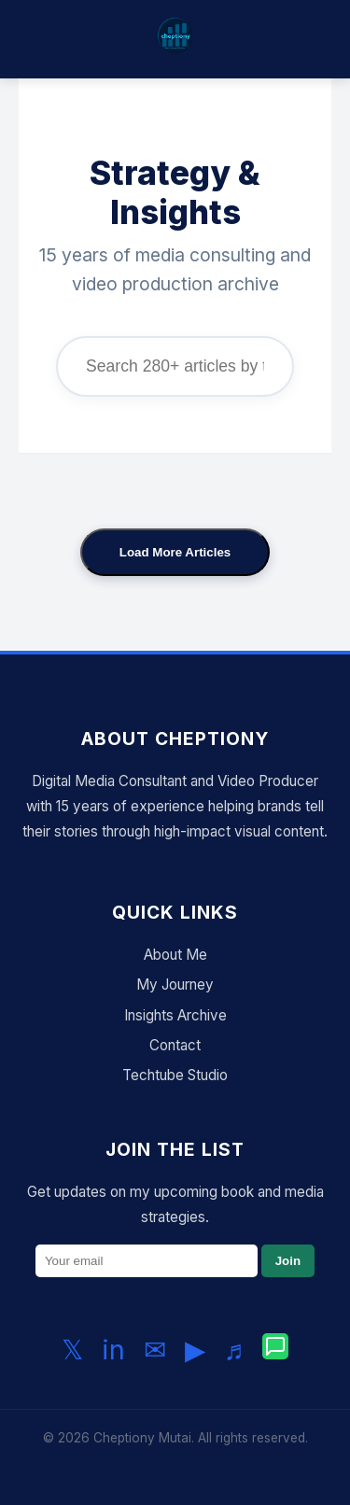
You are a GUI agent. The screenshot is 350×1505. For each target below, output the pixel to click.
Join (288, 1261)
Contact (175, 1045)
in (113, 1349)
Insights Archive (175, 1015)
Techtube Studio (175, 1075)
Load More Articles (175, 552)
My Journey (175, 984)
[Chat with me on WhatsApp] (275, 1350)
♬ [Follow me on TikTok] (234, 1349)
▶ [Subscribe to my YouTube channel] (195, 1349)
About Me (175, 954)
